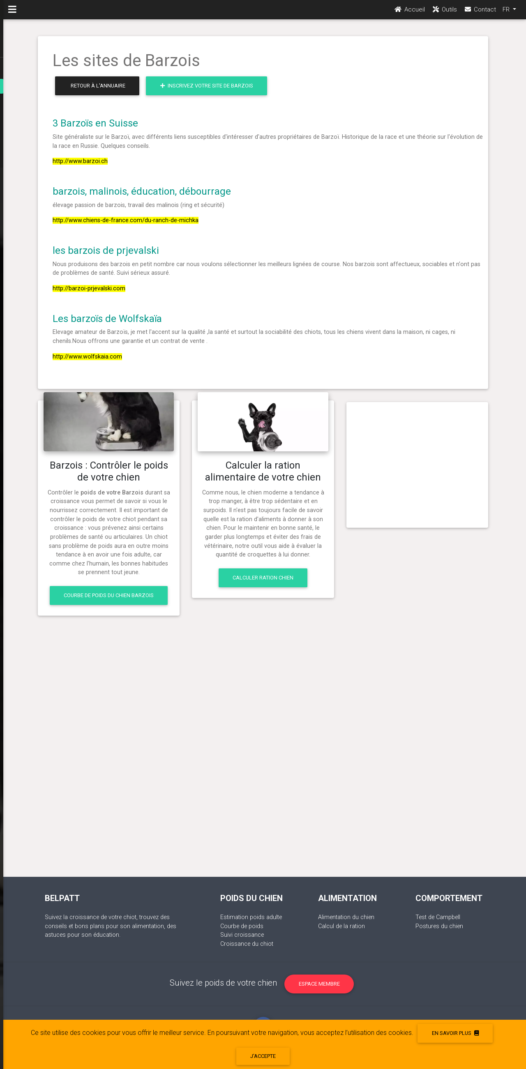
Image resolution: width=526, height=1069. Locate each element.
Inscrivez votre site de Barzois (206, 86)
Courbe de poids (241, 926)
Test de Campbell (437, 917)
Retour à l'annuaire (98, 86)
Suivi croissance (242, 934)
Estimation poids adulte (251, 917)
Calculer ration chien (263, 578)
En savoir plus (455, 1033)
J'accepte (263, 1056)
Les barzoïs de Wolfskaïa (107, 318)
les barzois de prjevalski (106, 250)
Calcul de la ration (341, 926)
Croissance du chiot (246, 943)
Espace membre (319, 984)
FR (507, 12)
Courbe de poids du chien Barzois (109, 595)
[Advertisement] (417, 461)
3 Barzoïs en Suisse (95, 123)
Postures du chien (439, 926)
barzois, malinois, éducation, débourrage (142, 191)
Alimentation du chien (346, 917)
